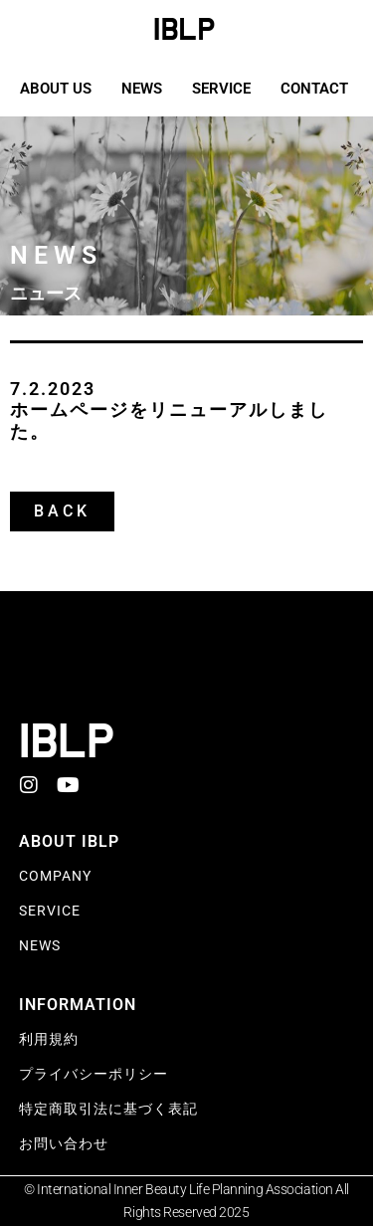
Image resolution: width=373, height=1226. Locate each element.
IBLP (184, 30)
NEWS (141, 89)
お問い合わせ (63, 1143)
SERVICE (221, 89)
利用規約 (49, 1039)
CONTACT (314, 89)
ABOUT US (56, 89)
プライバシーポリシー (93, 1074)
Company (55, 876)
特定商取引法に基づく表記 (108, 1109)
